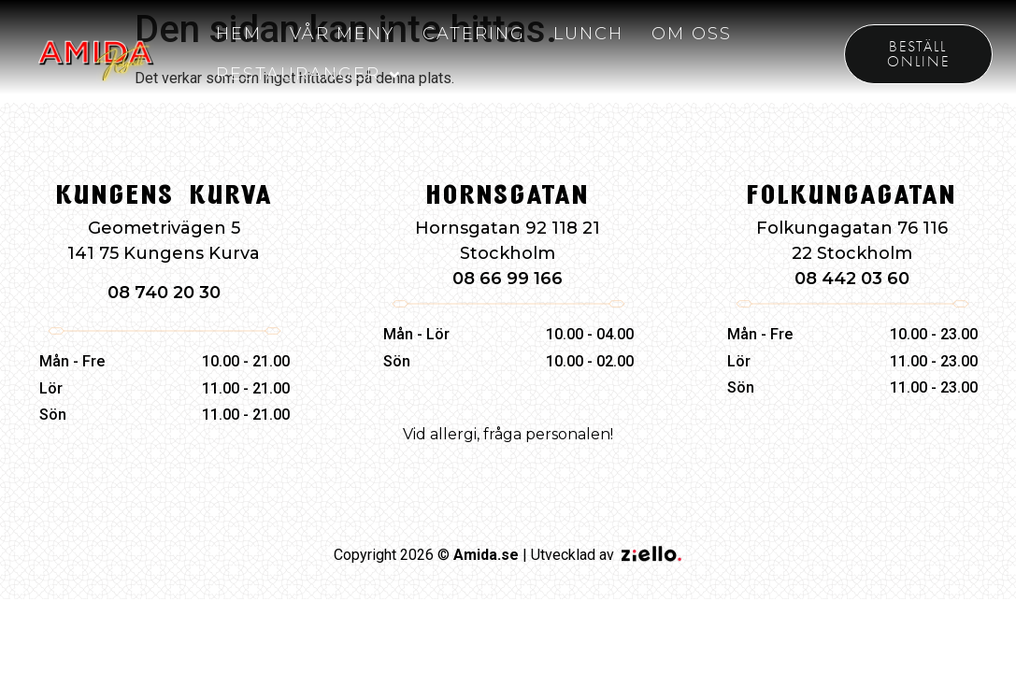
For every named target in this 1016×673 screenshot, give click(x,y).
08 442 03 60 (851, 278)
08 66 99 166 (507, 278)
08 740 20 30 (164, 292)
